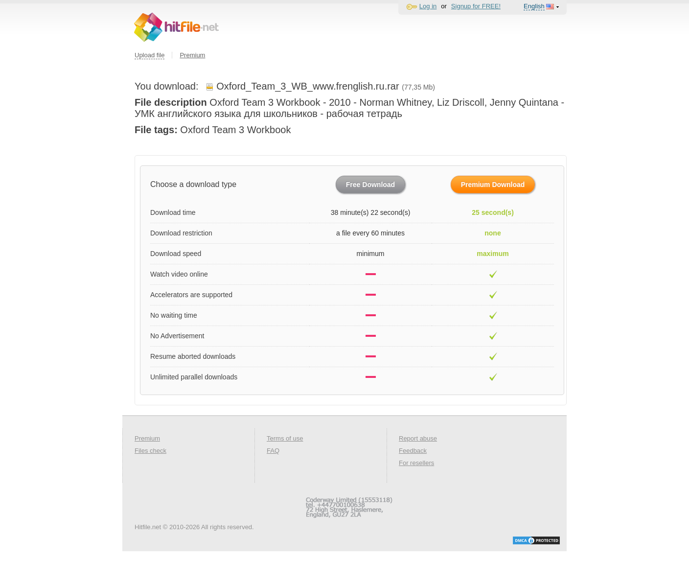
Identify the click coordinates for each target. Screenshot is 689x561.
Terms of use (285, 438)
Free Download (370, 184)
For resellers (416, 463)
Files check (150, 450)
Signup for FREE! (476, 6)
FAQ (273, 450)
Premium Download (493, 184)
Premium (192, 55)
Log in (427, 6)
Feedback (413, 450)
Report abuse (418, 438)
